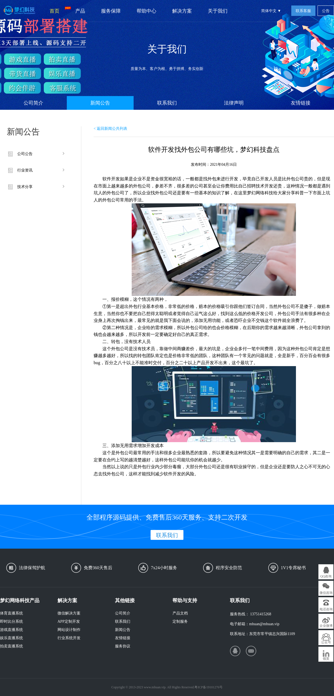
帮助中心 (146, 11)
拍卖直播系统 (11, 646)
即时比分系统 (11, 621)
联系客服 (303, 11)
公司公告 (25, 154)
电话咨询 (326, 609)
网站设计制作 (68, 630)
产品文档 (180, 613)
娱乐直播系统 (11, 638)
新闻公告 (100, 103)
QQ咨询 (326, 576)
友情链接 (300, 103)
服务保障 (111, 11)
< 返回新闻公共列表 (110, 129)
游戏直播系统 (11, 630)
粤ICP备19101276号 (208, 687)
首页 (58, 10)
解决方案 (182, 11)
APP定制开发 (68, 621)
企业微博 (326, 626)
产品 (80, 11)
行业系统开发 (68, 638)
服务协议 (122, 646)
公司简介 (33, 103)
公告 (326, 11)
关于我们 (218, 11)
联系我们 (167, 103)
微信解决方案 (68, 613)
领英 (326, 659)
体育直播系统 (11, 613)
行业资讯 (25, 170)
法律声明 (234, 103)
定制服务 (180, 621)
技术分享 (25, 187)
